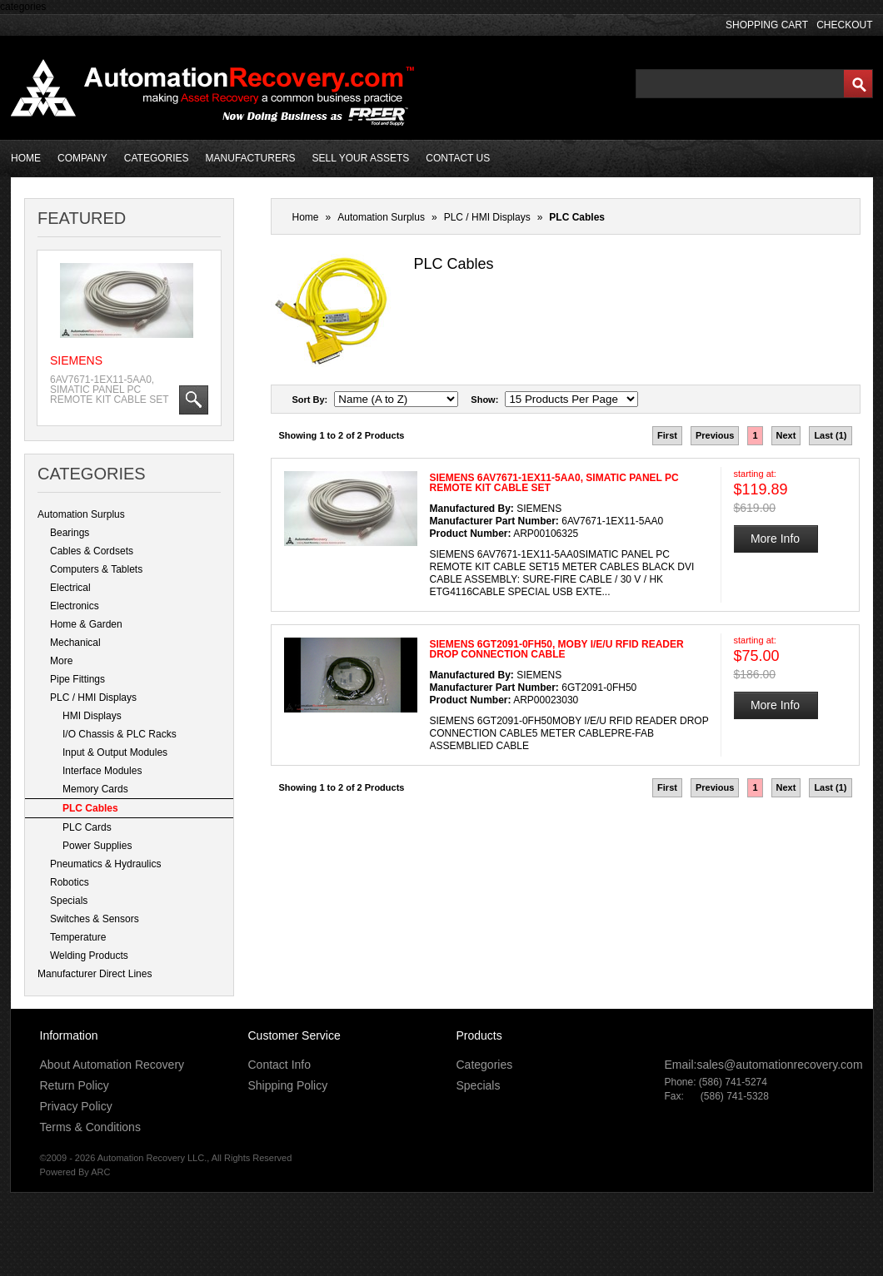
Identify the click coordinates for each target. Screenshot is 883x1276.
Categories (484, 1064)
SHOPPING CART (767, 25)
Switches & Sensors (94, 919)
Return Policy (74, 1085)
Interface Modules (102, 771)
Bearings (69, 533)
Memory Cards (95, 789)
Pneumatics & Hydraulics (105, 864)
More (61, 661)
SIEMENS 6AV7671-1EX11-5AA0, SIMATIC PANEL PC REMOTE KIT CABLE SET (554, 483)
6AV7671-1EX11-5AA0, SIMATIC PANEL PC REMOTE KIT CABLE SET (109, 389)
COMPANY (82, 158)
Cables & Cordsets (91, 551)
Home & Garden (86, 624)
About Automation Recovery (112, 1064)
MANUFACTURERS (251, 158)
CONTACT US (458, 158)
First (667, 435)
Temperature (78, 937)
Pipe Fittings (77, 679)
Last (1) (830, 435)
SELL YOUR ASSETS (361, 158)
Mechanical (75, 642)
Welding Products (89, 955)
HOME (26, 158)
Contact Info (280, 1064)
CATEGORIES (156, 158)
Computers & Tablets (96, 569)
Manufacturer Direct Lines (94, 974)
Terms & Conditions (90, 1127)
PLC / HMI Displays (93, 697)
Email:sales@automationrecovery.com (764, 1064)
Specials (68, 900)
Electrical (70, 587)
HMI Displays (92, 716)
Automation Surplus (81, 514)
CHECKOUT (844, 25)
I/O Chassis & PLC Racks (119, 734)
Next (786, 435)
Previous (715, 435)
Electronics (74, 606)
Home (305, 217)
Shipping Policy (288, 1085)
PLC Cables (90, 808)
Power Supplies (97, 845)
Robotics (69, 882)
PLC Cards (87, 827)
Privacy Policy (76, 1106)
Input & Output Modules (114, 752)
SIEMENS (76, 360)
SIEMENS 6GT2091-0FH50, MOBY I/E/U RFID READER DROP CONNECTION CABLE (557, 649)
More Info (775, 538)
